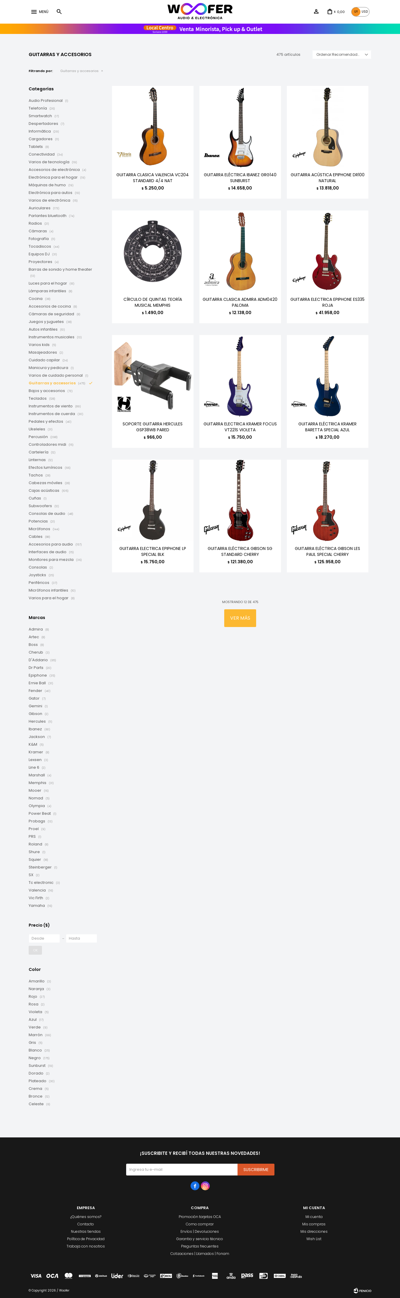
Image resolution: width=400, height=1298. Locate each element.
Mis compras (314, 1224)
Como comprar (200, 1224)
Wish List (313, 1238)
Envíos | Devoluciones (200, 1231)
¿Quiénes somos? (85, 1216)
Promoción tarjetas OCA (200, 1216)
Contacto (85, 1224)
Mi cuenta (314, 1216)
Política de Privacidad (86, 1238)
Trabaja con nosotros (85, 1246)
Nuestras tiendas (86, 1231)
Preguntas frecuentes (200, 1246)
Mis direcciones (314, 1231)
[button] (59, 11)
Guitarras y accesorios (79, 70)
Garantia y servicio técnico (199, 1238)
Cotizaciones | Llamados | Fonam (199, 1253)
